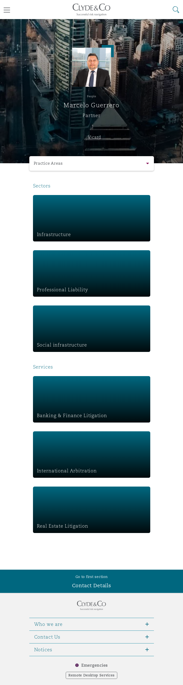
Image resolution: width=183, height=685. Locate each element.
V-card (94, 137)
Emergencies (94, 665)
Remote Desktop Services (91, 675)
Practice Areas (48, 163)
